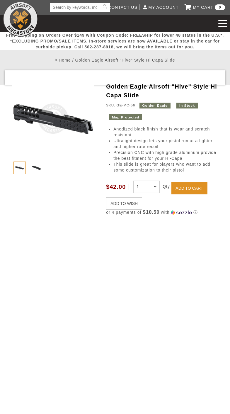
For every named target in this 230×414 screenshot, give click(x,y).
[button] (162, 212)
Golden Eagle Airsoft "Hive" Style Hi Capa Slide (125, 60)
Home (65, 60)
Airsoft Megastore (20, 19)
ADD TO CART (189, 188)
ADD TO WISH (124, 203)
